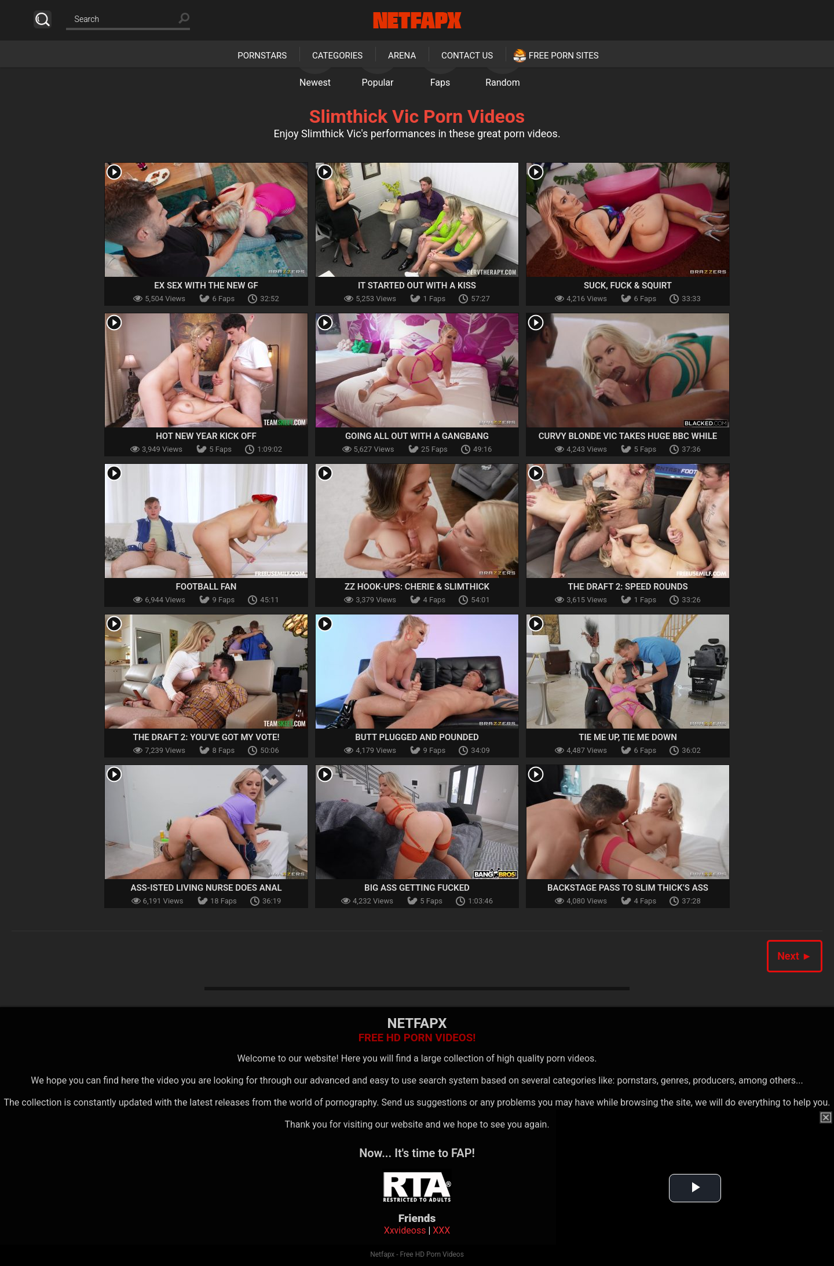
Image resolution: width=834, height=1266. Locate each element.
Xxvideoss (405, 1230)
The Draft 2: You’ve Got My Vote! (206, 737)
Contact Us (467, 55)
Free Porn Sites (564, 55)
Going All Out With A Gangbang (417, 436)
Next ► (794, 956)
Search (43, 19)
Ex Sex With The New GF (206, 285)
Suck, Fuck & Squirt (628, 285)
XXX (441, 1230)
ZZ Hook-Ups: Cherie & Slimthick (417, 586)
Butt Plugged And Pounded (417, 737)
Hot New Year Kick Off (206, 436)
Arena (402, 55)
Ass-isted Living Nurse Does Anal (205, 888)
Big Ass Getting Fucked (417, 888)
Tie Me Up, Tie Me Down (628, 737)
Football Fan (206, 586)
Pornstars (262, 55)
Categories (337, 55)
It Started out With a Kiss (417, 285)
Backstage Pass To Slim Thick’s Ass (627, 888)
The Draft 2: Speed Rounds (627, 586)
